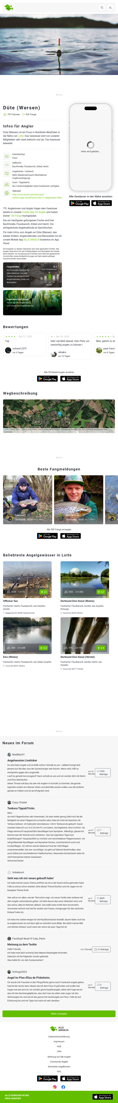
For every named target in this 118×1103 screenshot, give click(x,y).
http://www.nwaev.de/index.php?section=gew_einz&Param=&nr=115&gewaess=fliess (37, 196)
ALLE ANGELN (31, 239)
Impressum (59, 1041)
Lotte (21, 135)
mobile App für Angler (34, 212)
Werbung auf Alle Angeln (59, 1057)
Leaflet (6, 429)
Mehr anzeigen (59, 1013)
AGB (59, 1046)
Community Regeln (59, 1061)
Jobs (59, 1051)
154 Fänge (16, 215)
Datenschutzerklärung (59, 1036)
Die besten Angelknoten (59, 1066)
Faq (59, 1071)
